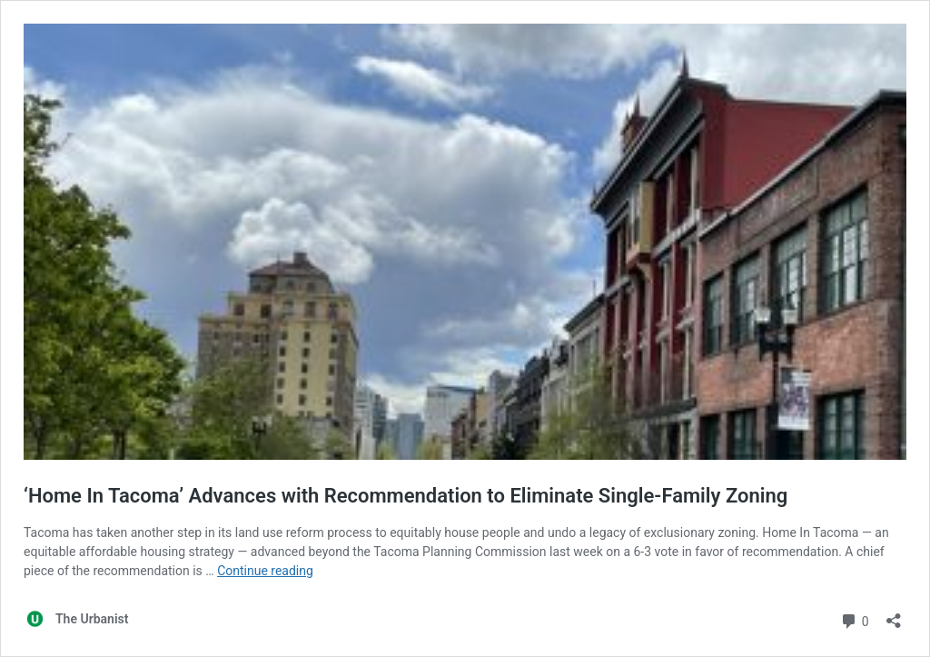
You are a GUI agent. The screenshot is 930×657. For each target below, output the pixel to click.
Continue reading (265, 570)
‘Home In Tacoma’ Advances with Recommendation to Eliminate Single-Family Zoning (405, 495)
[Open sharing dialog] (893, 615)
